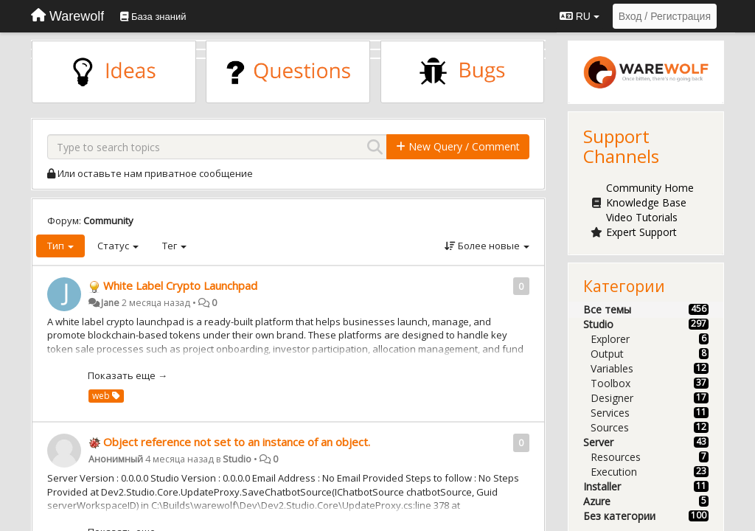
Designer (612, 398)
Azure (596, 501)
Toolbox (610, 383)
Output (607, 354)
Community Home (650, 188)
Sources (610, 427)
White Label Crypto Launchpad (180, 285)
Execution (614, 472)
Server (598, 442)
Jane (110, 302)
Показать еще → (127, 375)
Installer (602, 486)
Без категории (619, 516)
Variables (612, 368)
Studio (237, 459)
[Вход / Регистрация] (665, 16)
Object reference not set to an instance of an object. (236, 441)
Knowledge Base (646, 202)
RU (579, 16)
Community (108, 220)
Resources (616, 457)
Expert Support (641, 232)
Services (610, 413)
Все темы (607, 309)
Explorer (610, 339)
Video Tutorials (642, 217)
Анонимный (115, 459)
